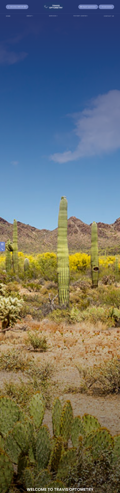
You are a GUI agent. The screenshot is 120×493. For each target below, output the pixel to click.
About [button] (30, 16)
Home (8, 16)
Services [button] (53, 16)
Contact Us (109, 16)
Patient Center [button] (81, 16)
